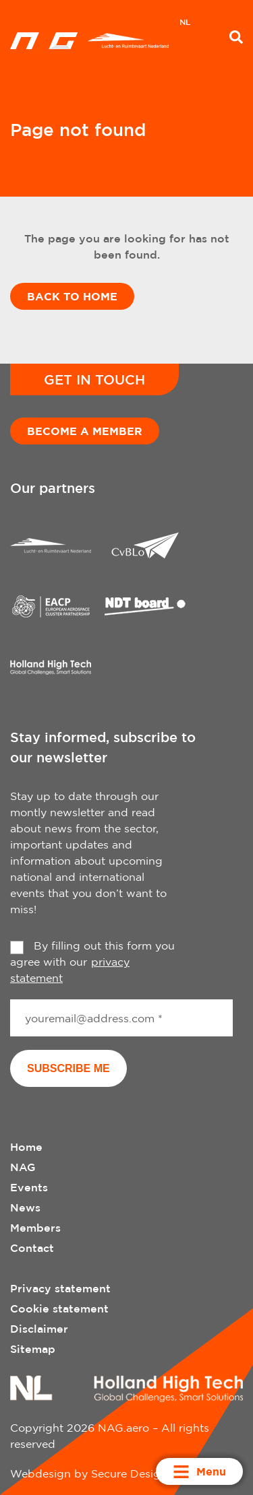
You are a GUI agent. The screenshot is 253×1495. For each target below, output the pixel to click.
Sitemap (32, 1349)
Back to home (72, 296)
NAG (23, 1167)
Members (35, 1228)
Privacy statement (60, 1288)
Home (26, 1147)
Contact (32, 1248)
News (25, 1207)
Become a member (84, 431)
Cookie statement (59, 1308)
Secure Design (129, 1473)
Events (29, 1187)
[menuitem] (185, 23)
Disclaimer (39, 1329)
